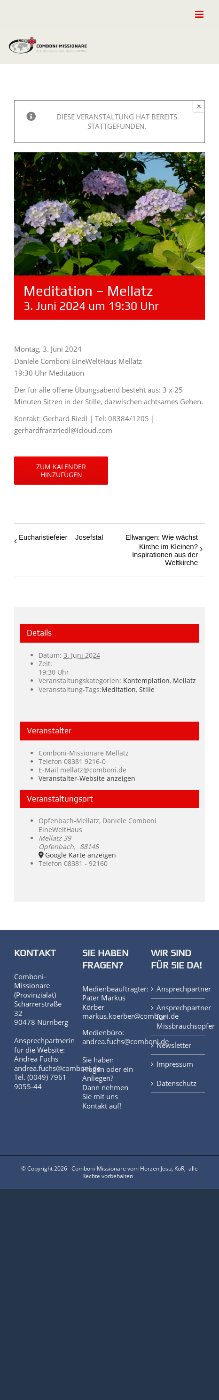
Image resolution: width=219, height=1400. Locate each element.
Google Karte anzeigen (80, 855)
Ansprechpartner (178, 988)
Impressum (174, 1064)
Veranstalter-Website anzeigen (87, 778)
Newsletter (173, 1045)
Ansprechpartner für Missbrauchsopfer (178, 1016)
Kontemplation (146, 680)
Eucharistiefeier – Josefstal (61, 537)
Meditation (119, 689)
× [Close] (199, 106)
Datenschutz (176, 1083)
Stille (147, 689)
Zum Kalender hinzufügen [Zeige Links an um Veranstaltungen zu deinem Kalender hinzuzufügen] (61, 471)
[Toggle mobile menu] (200, 14)
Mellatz (184, 680)
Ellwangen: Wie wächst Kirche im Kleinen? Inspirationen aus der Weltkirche (161, 549)
